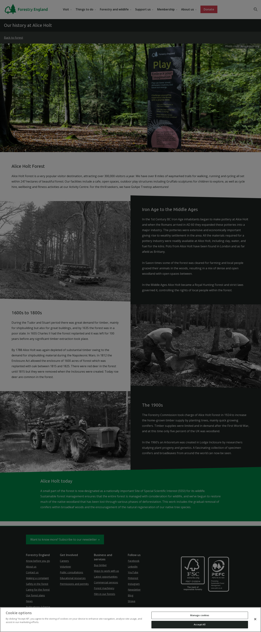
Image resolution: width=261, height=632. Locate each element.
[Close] (255, 619)
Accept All (199, 624)
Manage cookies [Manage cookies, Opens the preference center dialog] (199, 615)
